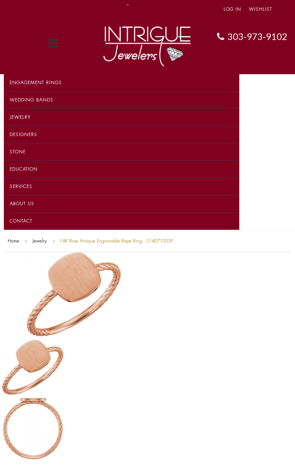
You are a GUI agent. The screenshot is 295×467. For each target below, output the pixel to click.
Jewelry (20, 117)
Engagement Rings (36, 82)
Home (13, 241)
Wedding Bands (31, 100)
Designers (23, 134)
